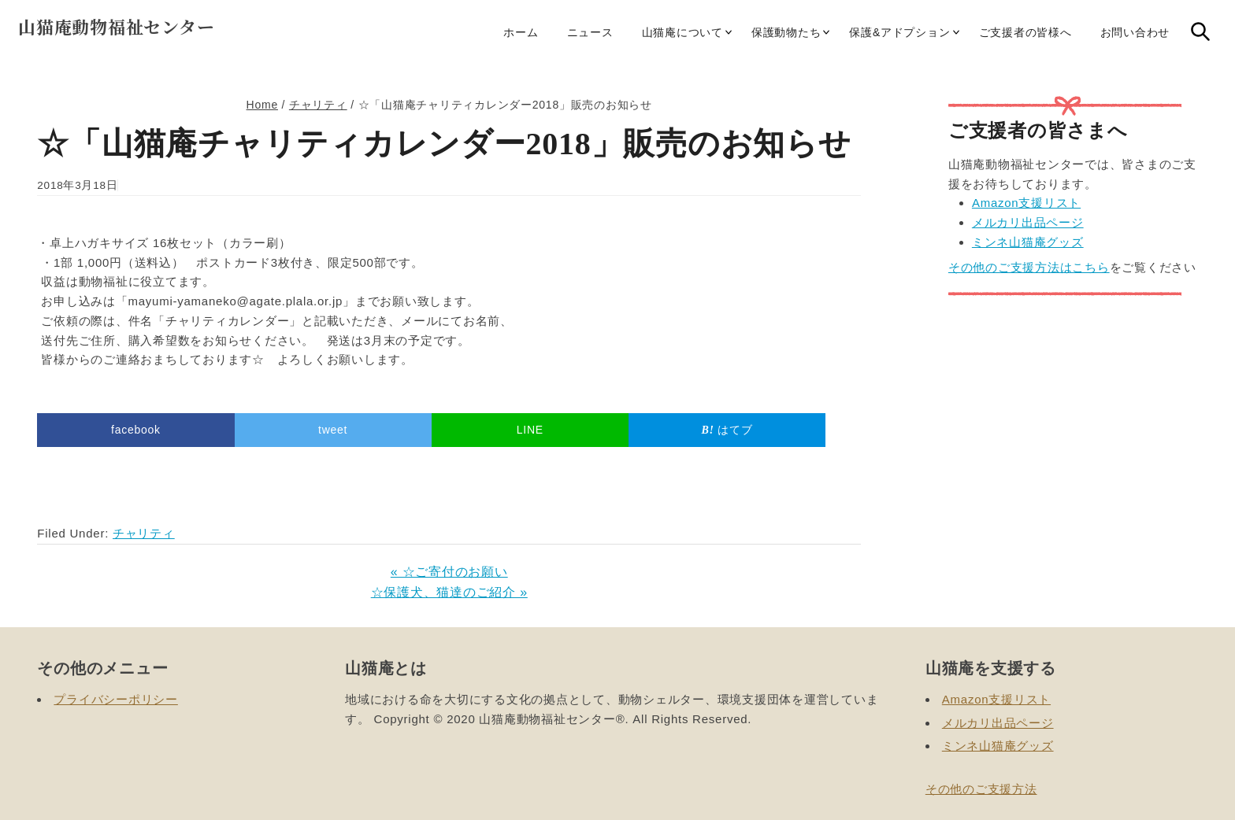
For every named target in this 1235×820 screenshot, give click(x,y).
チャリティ (144, 533)
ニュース (590, 32)
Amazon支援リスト (1026, 202)
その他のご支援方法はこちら (1029, 267)
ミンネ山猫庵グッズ (1028, 242)
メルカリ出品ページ (1028, 222)
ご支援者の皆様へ (1025, 32)
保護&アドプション (899, 32)
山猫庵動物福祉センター (116, 26)
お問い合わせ (1135, 32)
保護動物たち (786, 32)
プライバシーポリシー (116, 699)
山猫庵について (682, 32)
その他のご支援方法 (981, 789)
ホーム (520, 32)
